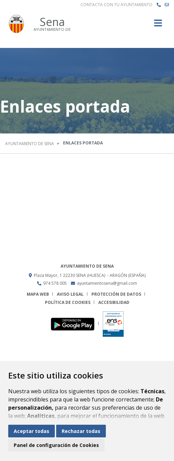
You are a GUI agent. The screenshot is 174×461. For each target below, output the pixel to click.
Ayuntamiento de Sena (29, 143)
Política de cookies (67, 302)
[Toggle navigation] (158, 25)
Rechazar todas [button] (81, 431)
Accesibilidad (113, 302)
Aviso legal (70, 294)
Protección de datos (116, 294)
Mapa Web (38, 294)
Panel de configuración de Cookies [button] (56, 445)
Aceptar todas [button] (31, 431)
